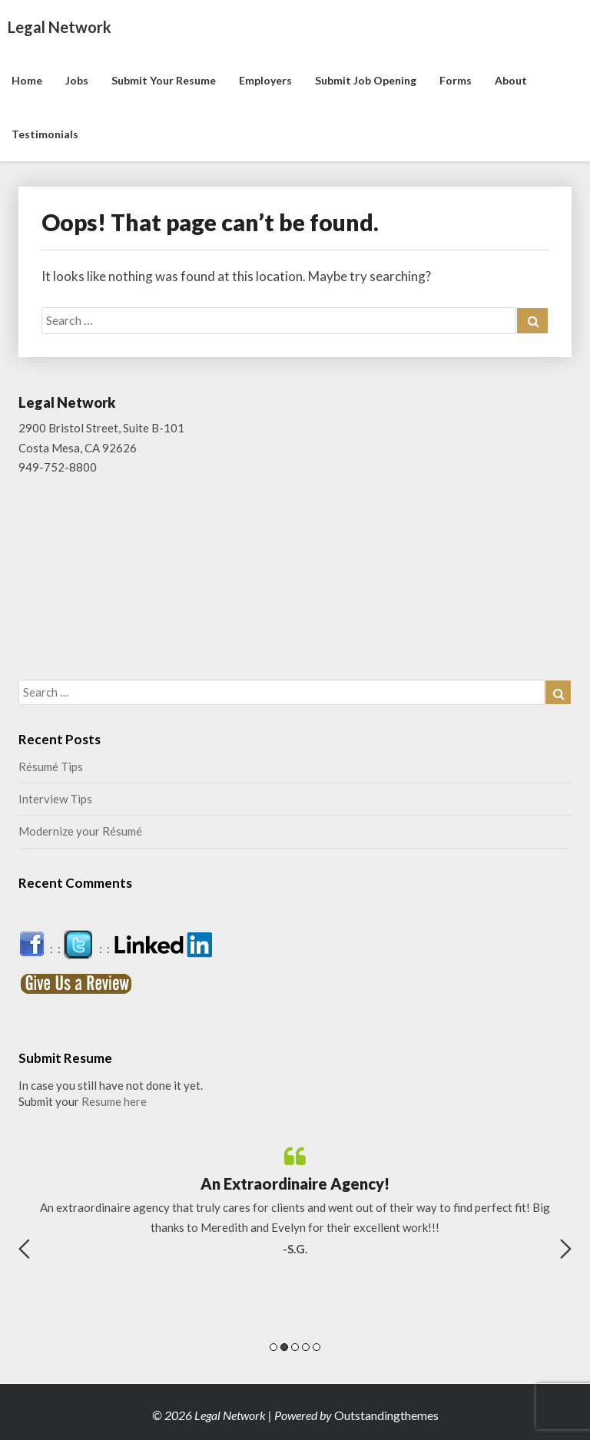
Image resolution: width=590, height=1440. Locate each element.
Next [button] (566, 1249)
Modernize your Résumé (80, 831)
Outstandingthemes (386, 1415)
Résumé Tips (50, 766)
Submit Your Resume (163, 80)
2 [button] (284, 1347)
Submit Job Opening (365, 80)
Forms (455, 80)
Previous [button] (24, 1249)
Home (27, 80)
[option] (295, 1201)
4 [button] (306, 1347)
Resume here (114, 1101)
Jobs (76, 80)
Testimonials (45, 134)
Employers (265, 80)
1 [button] (273, 1347)
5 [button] (316, 1347)
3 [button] (295, 1347)
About (511, 80)
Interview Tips (55, 799)
